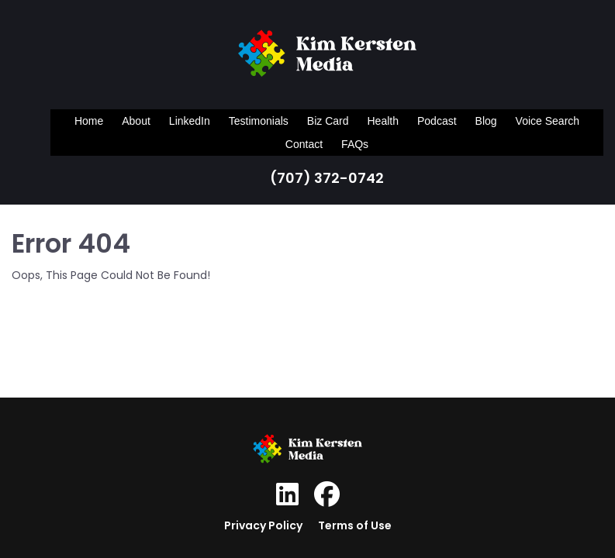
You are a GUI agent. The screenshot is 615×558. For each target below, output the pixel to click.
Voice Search (548, 121)
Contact (304, 144)
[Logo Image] (327, 56)
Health (383, 121)
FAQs (354, 144)
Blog (486, 121)
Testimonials (258, 121)
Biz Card (328, 121)
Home (88, 121)
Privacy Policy (263, 525)
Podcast (437, 121)
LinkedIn (189, 121)
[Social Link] (287, 494)
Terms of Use (355, 525)
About (136, 121)
